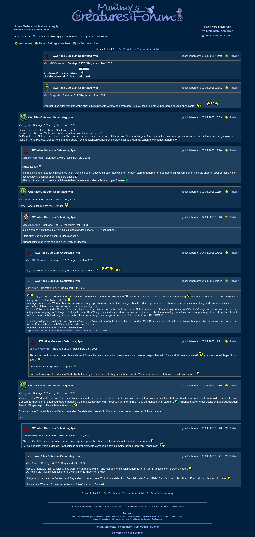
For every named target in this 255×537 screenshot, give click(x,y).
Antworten (25, 43)
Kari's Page (163, 517)
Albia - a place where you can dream (87, 517)
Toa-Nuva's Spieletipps (140, 519)
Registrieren (125, 526)
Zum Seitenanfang (161, 493)
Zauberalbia (157, 519)
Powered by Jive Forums (127, 532)
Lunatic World (176, 517)
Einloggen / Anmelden (219, 31)
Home (17, 29)
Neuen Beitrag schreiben (54, 43)
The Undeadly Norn (120, 519)
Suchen (154, 526)
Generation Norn (149, 517)
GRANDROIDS (177, 507)
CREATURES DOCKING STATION (86, 507)
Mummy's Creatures (101, 519)
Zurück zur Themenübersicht (141, 49)
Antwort (234, 55)
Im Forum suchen (88, 43)
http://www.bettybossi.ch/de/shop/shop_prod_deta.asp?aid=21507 (66, 330)
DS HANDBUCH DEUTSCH (156, 507)
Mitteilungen (42, 29)
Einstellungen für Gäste (220, 35)
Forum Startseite (106, 526)
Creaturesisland (133, 517)
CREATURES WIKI (134, 507)
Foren (27, 29)
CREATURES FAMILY (114, 507)
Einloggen (141, 526)
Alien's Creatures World (114, 517)
